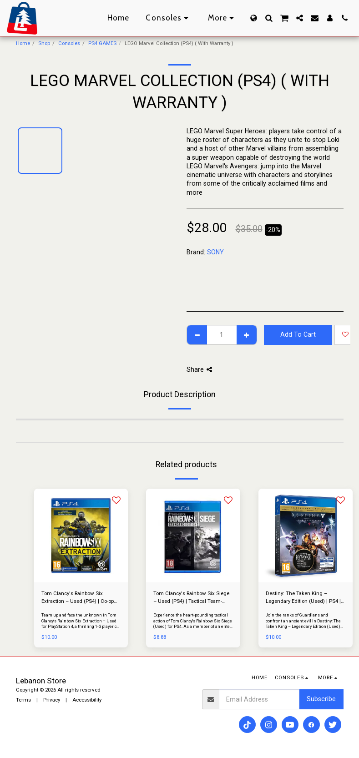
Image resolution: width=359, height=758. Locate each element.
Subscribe (321, 698)
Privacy (51, 700)
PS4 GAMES (102, 43)
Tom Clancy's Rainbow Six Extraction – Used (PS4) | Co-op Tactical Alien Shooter (77, 597)
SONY (215, 252)
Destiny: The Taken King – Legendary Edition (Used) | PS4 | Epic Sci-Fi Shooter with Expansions (303, 597)
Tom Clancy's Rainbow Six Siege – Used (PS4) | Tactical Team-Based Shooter (191, 597)
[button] (269, 18)
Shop (44, 43)
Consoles (69, 43)
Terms (23, 700)
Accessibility (86, 700)
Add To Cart (298, 334)
